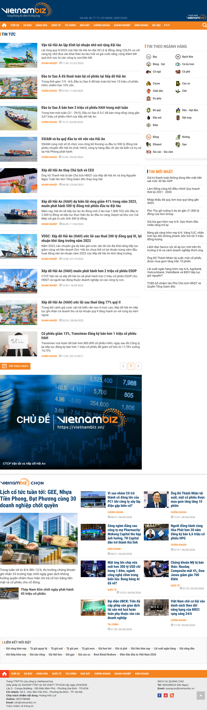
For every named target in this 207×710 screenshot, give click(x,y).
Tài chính (113, 624)
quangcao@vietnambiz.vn (180, 688)
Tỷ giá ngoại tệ (38, 648)
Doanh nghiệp (49, 63)
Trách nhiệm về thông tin (20, 706)
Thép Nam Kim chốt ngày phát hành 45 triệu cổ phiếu (47, 591)
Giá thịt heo (55, 654)
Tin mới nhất (161, 171)
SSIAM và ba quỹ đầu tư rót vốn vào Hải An (73, 139)
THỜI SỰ (14, 25)
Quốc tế (112, 589)
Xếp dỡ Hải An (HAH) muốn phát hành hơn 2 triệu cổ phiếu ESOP (89, 271)
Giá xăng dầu (186, 648)
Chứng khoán (49, 90)
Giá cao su (84, 654)
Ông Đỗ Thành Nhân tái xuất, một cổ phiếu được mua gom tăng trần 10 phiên (174, 259)
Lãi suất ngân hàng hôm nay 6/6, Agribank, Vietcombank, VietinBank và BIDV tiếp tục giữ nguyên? (174, 272)
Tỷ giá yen (72, 648)
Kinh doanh (114, 548)
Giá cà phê (121, 648)
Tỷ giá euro (88, 648)
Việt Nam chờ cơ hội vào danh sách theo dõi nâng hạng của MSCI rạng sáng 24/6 (188, 607)
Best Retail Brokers (105, 654)
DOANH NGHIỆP (122, 25)
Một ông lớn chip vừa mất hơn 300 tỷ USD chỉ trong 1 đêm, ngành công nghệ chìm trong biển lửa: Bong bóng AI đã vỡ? (124, 573)
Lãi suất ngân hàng (165, 648)
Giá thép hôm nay (16, 654)
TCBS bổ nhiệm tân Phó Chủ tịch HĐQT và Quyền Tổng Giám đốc (174, 285)
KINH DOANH (141, 25)
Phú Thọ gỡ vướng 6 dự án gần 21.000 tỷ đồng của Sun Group (173, 212)
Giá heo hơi (104, 648)
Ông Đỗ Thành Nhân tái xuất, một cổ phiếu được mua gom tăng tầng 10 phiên (188, 499)
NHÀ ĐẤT (84, 25)
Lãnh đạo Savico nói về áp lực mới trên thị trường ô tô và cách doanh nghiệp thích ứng (175, 248)
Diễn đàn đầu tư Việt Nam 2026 (138, 654)
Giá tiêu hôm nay (140, 648)
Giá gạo (70, 654)
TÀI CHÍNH (70, 25)
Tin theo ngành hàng (167, 46)
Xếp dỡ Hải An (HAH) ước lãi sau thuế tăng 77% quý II (81, 302)
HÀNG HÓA (41, 25)
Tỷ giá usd (57, 648)
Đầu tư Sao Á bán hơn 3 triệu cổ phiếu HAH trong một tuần (84, 108)
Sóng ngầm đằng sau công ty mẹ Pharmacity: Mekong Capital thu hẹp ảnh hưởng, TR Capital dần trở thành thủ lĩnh (124, 534)
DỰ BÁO (27, 25)
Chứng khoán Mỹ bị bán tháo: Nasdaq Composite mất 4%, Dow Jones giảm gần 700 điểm (188, 571)
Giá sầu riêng (37, 654)
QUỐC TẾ (56, 25)
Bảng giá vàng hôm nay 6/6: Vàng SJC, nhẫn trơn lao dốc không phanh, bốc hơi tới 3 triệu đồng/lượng (175, 236)
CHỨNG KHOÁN (102, 25)
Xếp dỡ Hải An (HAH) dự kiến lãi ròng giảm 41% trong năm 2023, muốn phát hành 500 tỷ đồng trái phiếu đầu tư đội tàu (89, 203)
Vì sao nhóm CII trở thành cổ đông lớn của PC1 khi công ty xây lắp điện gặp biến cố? (124, 499)
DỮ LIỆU (156, 25)
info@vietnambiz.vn (25, 702)
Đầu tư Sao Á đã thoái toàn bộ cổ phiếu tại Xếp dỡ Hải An (83, 76)
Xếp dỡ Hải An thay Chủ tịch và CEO (67, 170)
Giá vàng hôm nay (16, 648)
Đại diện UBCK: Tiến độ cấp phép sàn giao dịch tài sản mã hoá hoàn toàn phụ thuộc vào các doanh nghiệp (124, 609)
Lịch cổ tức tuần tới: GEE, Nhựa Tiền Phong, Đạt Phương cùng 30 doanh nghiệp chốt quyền (38, 499)
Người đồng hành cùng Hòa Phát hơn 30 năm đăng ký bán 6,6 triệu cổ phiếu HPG (188, 532)
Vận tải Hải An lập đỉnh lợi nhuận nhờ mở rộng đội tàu (81, 45)
